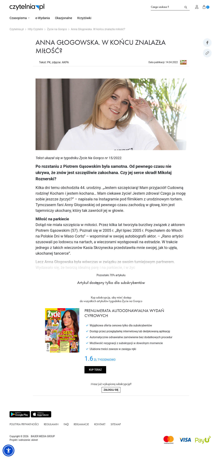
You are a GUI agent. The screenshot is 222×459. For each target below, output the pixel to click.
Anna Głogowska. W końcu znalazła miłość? (98, 29)
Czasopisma (18, 18)
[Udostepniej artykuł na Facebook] (207, 42)
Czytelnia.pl (17, 29)
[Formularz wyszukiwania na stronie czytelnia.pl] (166, 6)
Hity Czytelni (35, 29)
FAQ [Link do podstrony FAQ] (66, 424)
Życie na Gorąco (57, 29)
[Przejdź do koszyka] (206, 6)
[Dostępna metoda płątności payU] (203, 440)
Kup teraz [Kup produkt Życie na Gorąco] (95, 369)
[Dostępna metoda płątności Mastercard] (168, 440)
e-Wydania (42, 18)
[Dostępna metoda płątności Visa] (185, 440)
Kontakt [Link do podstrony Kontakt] (99, 424)
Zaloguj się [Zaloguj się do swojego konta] (111, 389)
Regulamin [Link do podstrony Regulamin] (51, 424)
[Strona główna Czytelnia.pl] (27, 7)
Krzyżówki (84, 18)
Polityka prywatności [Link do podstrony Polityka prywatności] (24, 424)
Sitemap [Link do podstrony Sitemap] (116, 424)
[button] (8, 450)
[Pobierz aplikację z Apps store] (41, 414)
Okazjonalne (63, 18)
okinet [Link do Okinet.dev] (34, 440)
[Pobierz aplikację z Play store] (19, 414)
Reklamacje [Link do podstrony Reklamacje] (81, 424)
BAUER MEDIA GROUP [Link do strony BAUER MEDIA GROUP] (43, 436)
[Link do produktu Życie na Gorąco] (183, 62)
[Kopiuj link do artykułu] (207, 53)
